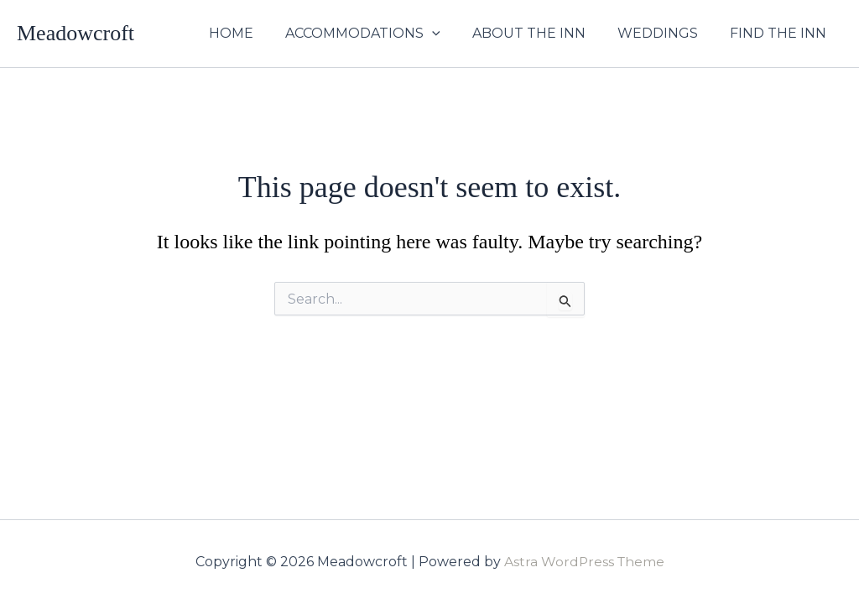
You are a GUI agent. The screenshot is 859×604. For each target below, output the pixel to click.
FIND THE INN (780, 33)
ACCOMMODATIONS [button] (380, 33)
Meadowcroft (75, 33)
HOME (254, 33)
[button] (449, 33)
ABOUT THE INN (541, 33)
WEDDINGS (665, 33)
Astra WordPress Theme (583, 562)
